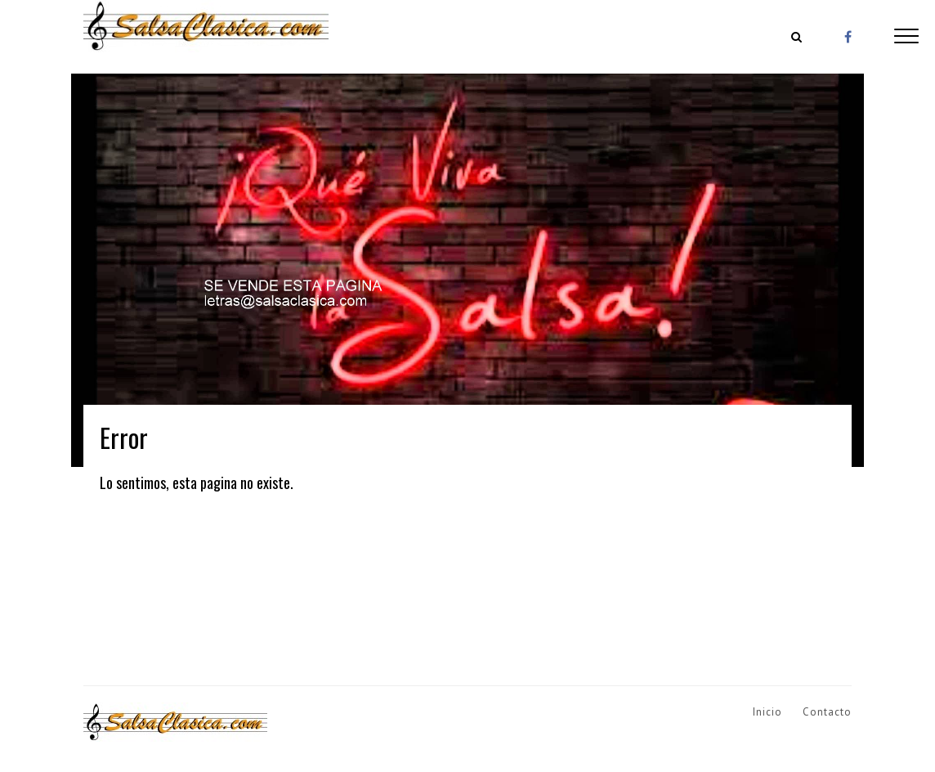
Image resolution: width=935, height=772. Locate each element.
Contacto (827, 712)
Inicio (767, 712)
